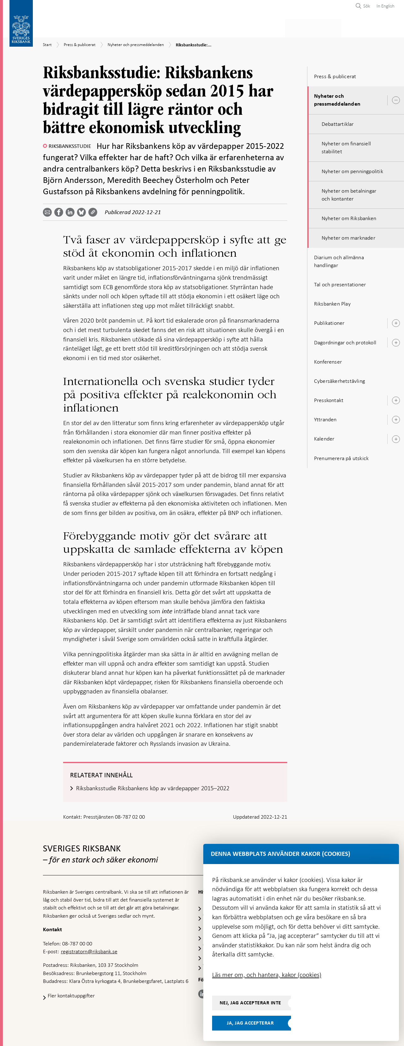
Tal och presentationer (340, 282)
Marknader (273, 27)
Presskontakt (328, 398)
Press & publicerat (321, 27)
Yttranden (325, 417)
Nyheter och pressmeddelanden (337, 98)
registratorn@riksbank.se (89, 949)
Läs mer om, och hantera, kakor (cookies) (266, 975)
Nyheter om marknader (348, 236)
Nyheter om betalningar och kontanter (349, 192)
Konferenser (328, 359)
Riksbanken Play (332, 301)
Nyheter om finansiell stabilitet (346, 145)
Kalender (324, 437)
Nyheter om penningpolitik (352, 169)
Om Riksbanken (372, 27)
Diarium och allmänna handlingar (339, 259)
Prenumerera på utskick (341, 456)
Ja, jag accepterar (250, 1023)
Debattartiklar (338, 122)
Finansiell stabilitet (224, 27)
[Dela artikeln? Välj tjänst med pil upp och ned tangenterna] (71, 210)
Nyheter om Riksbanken (349, 216)
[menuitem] (384, 6)
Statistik (54, 27)
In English (386, 6)
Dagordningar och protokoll (345, 340)
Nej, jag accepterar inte (250, 1002)
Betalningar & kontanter (107, 27)
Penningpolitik (169, 27)
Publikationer (329, 321)
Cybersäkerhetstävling (339, 379)
